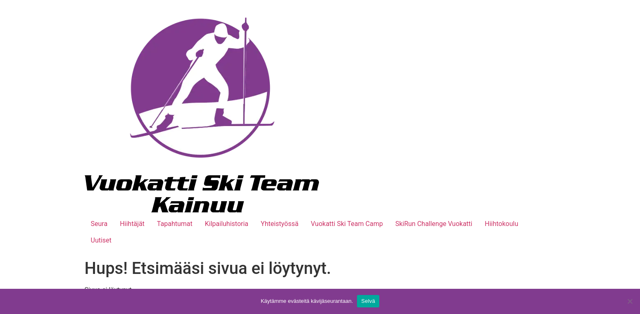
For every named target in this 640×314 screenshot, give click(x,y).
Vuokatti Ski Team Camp (347, 224)
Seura (99, 224)
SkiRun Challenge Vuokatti (434, 224)
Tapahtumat (175, 224)
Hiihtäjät (132, 224)
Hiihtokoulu (501, 224)
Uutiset (101, 240)
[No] (630, 301)
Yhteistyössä (279, 224)
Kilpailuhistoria (226, 224)
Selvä (368, 301)
